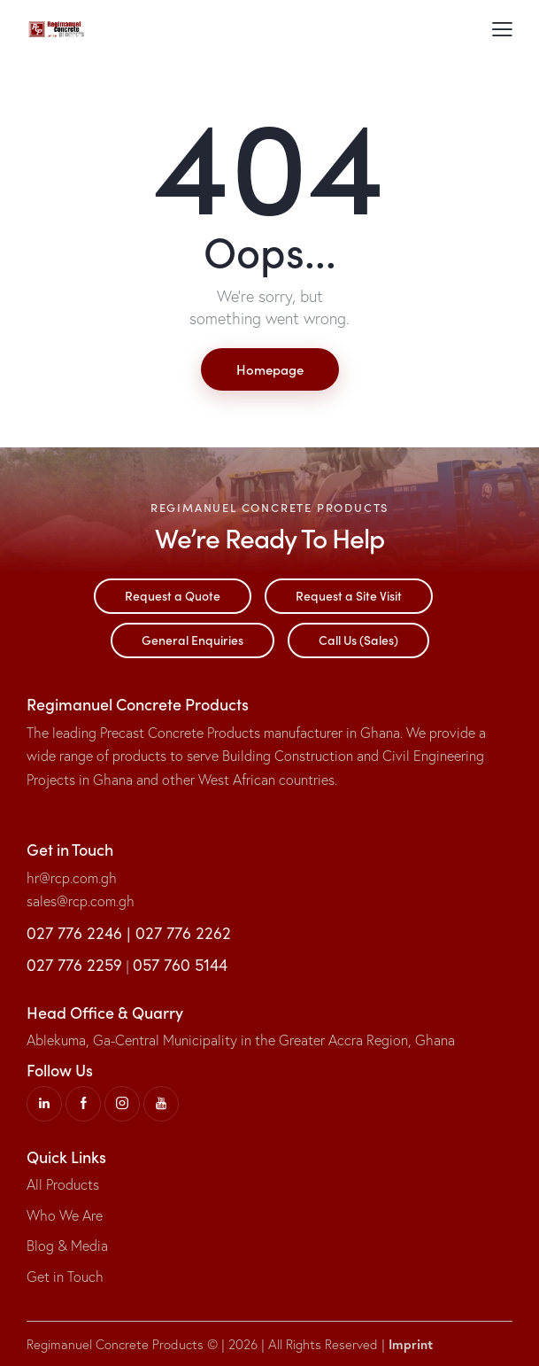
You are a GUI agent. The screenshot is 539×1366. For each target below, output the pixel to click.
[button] (502, 28)
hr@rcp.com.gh (72, 878)
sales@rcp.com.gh (81, 901)
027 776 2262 (183, 932)
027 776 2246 (74, 932)
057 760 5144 (180, 964)
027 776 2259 (74, 964)
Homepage (270, 369)
